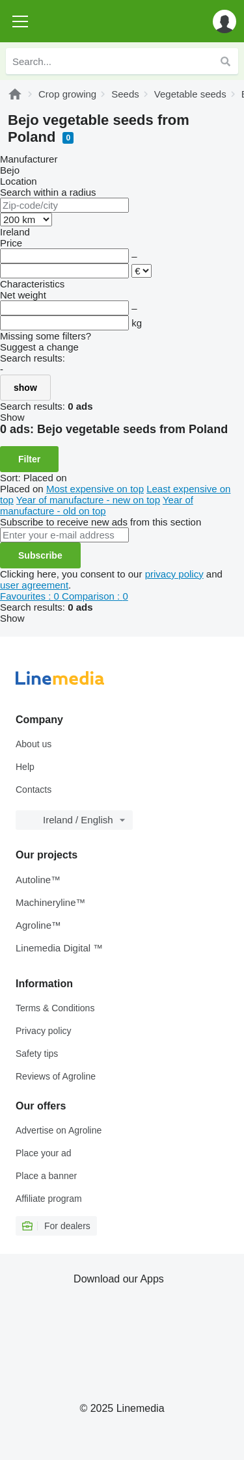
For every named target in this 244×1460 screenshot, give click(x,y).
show (25, 387)
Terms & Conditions (55, 1008)
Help (25, 767)
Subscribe (40, 555)
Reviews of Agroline (56, 1076)
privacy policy (174, 573)
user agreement (34, 585)
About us (33, 744)
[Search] (225, 61)
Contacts (33, 789)
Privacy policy (44, 1031)
